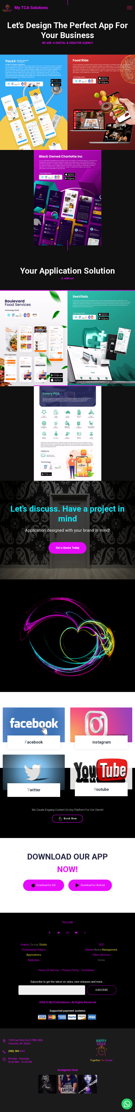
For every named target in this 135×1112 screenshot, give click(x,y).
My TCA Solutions (31, 7)
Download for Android (90, 896)
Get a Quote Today (67, 559)
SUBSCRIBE (101, 999)
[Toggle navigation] (129, 7)
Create (108, 1063)
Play (67, 645)
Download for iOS (43, 896)
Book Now (67, 826)
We (103, 1063)
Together (95, 1063)
